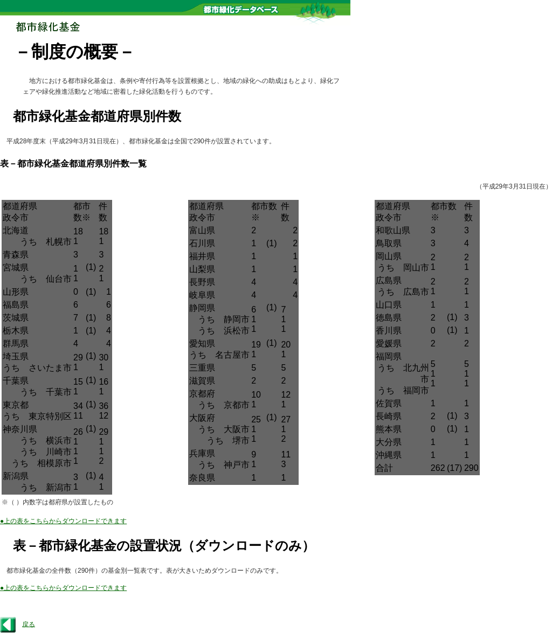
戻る (28, 624)
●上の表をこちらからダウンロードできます (63, 521)
